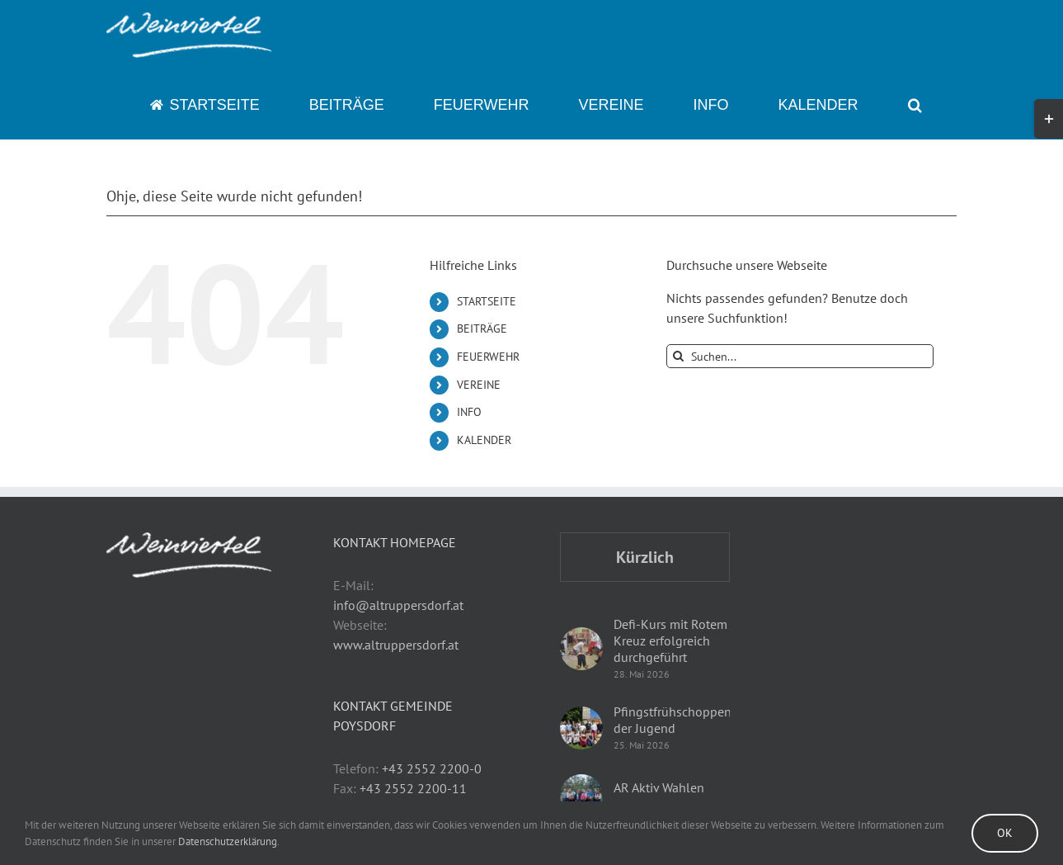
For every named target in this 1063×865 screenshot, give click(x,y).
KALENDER (484, 439)
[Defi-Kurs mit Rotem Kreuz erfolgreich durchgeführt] (581, 648)
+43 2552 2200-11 (413, 788)
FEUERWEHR (488, 356)
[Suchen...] (800, 356)
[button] (914, 104)
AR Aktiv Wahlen (659, 787)
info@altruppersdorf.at (398, 605)
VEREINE (479, 384)
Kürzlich (645, 557)
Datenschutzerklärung (227, 841)
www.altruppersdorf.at (396, 644)
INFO (469, 411)
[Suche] (678, 356)
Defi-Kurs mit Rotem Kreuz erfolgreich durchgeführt (670, 640)
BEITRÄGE (482, 328)
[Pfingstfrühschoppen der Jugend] (581, 728)
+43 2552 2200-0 (432, 768)
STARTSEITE (486, 301)
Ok (1005, 832)
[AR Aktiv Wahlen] (581, 795)
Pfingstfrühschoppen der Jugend (672, 719)
